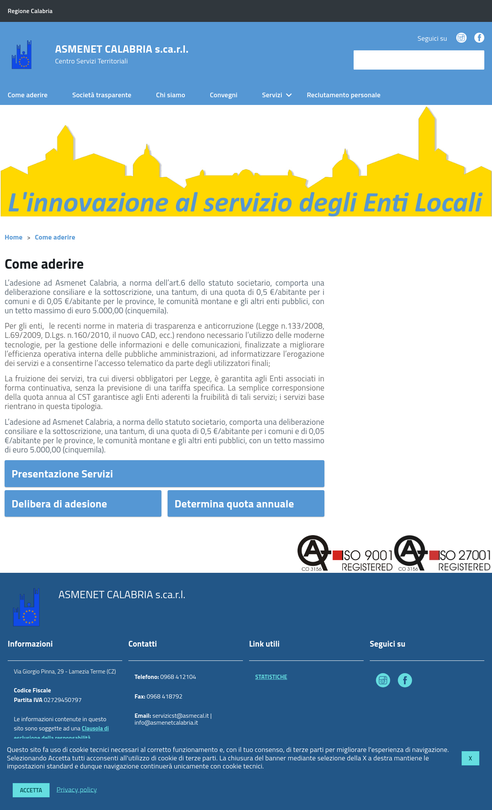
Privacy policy (77, 789)
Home (14, 237)
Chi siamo (170, 95)
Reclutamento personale (344, 95)
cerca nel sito (375, 60)
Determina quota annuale (234, 503)
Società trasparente (101, 95)
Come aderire (28, 95)
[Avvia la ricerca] (474, 60)
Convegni (224, 95)
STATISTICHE (271, 676)
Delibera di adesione (59, 503)
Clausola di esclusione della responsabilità (61, 733)
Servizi (272, 95)
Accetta (31, 790)
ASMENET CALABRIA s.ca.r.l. (121, 54)
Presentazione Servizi (62, 473)
